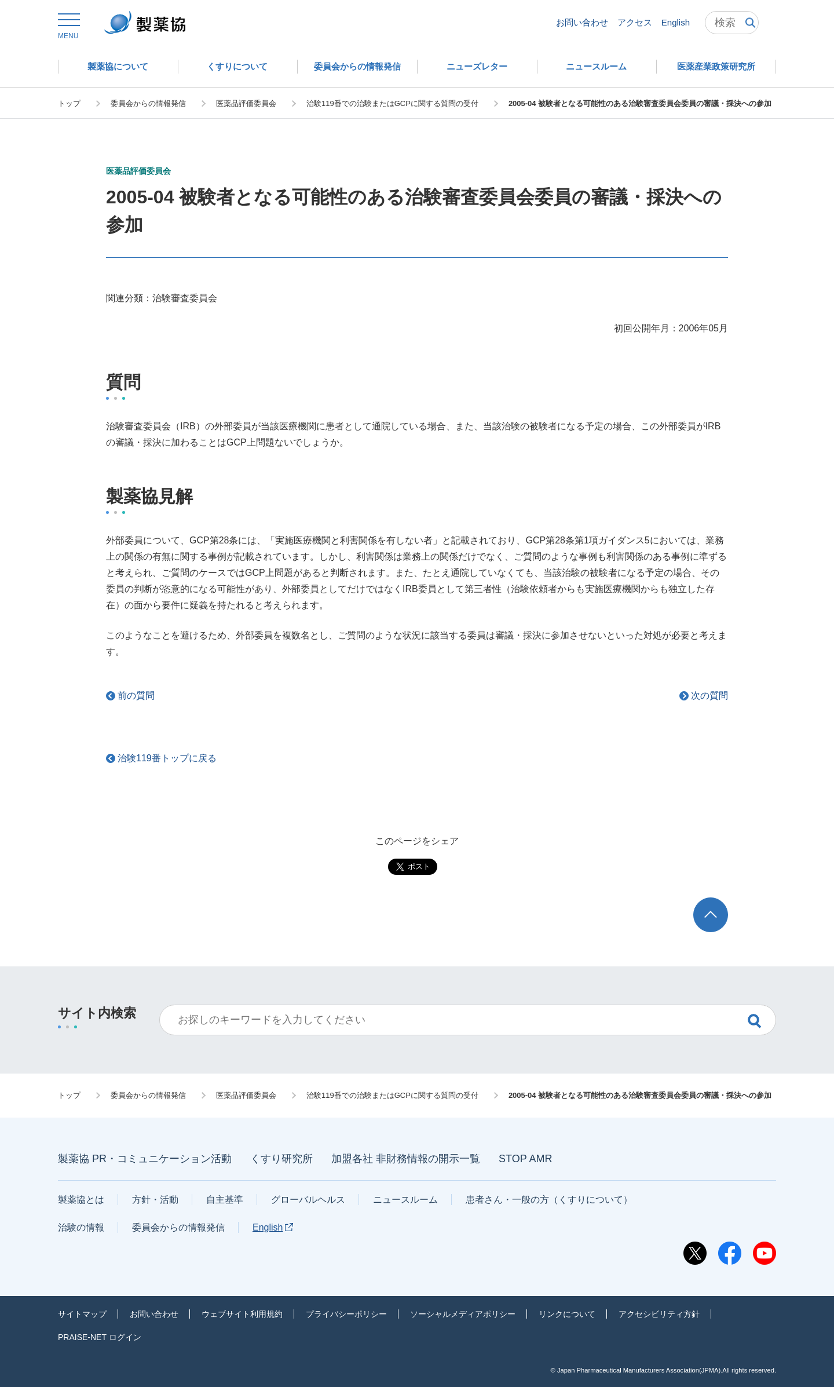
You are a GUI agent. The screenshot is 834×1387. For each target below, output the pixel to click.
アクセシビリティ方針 (659, 1314)
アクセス (634, 22)
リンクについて (567, 1314)
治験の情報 (81, 1227)
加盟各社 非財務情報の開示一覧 (405, 1159)
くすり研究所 (281, 1159)
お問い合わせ (582, 22)
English (675, 22)
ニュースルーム (405, 1199)
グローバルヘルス (308, 1199)
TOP (721, 903)
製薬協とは (81, 1199)
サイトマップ (82, 1314)
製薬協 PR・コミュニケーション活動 (145, 1159)
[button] (68, 26)
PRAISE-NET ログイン (99, 1337)
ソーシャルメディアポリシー (462, 1314)
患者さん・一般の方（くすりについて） (549, 1199)
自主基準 (224, 1199)
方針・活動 (155, 1199)
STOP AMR (525, 1159)
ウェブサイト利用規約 (242, 1314)
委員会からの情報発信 (178, 1227)
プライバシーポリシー (346, 1314)
